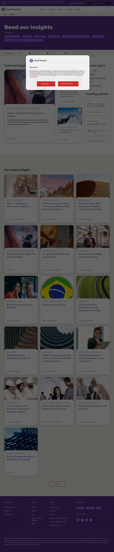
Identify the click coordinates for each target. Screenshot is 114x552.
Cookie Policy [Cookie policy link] (33, 77)
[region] (57, 72)
